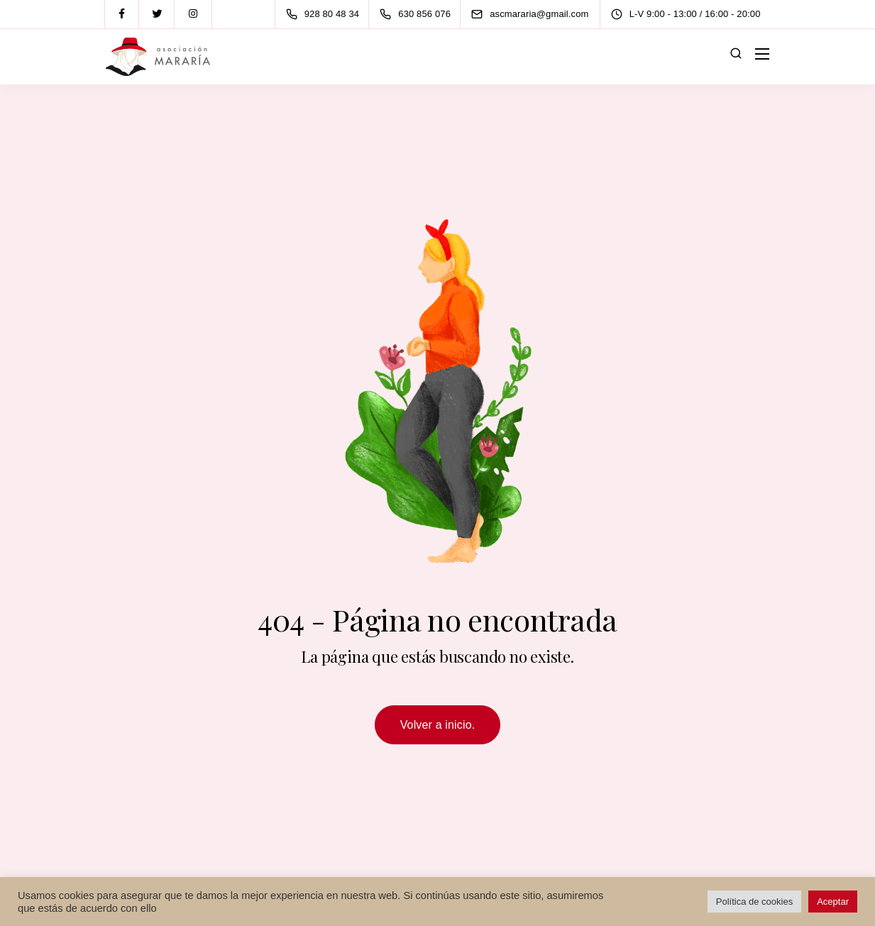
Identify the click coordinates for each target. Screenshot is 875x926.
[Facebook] (122, 14)
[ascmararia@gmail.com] (542, 14)
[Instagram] (193, 14)
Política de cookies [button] (754, 901)
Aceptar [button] (833, 901)
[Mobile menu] (762, 54)
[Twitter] (158, 14)
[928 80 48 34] (325, 14)
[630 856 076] (418, 14)
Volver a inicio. (437, 725)
